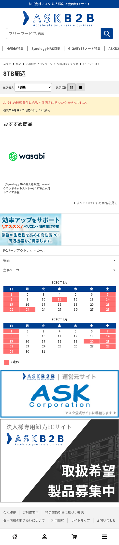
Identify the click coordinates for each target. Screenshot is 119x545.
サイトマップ (80, 520)
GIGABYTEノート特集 (84, 48)
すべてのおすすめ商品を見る (97, 203)
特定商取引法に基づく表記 (64, 512)
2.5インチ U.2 (91, 64)
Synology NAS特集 (45, 48)
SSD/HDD (63, 64)
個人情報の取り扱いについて (24, 520)
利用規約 (57, 520)
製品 (18, 64)
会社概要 (9, 512)
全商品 (7, 64)
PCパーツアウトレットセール (24, 250)
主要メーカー (12, 270)
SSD (75, 64)
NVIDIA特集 (15, 48)
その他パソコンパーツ (39, 64)
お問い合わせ (106, 520)
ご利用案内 (31, 512)
